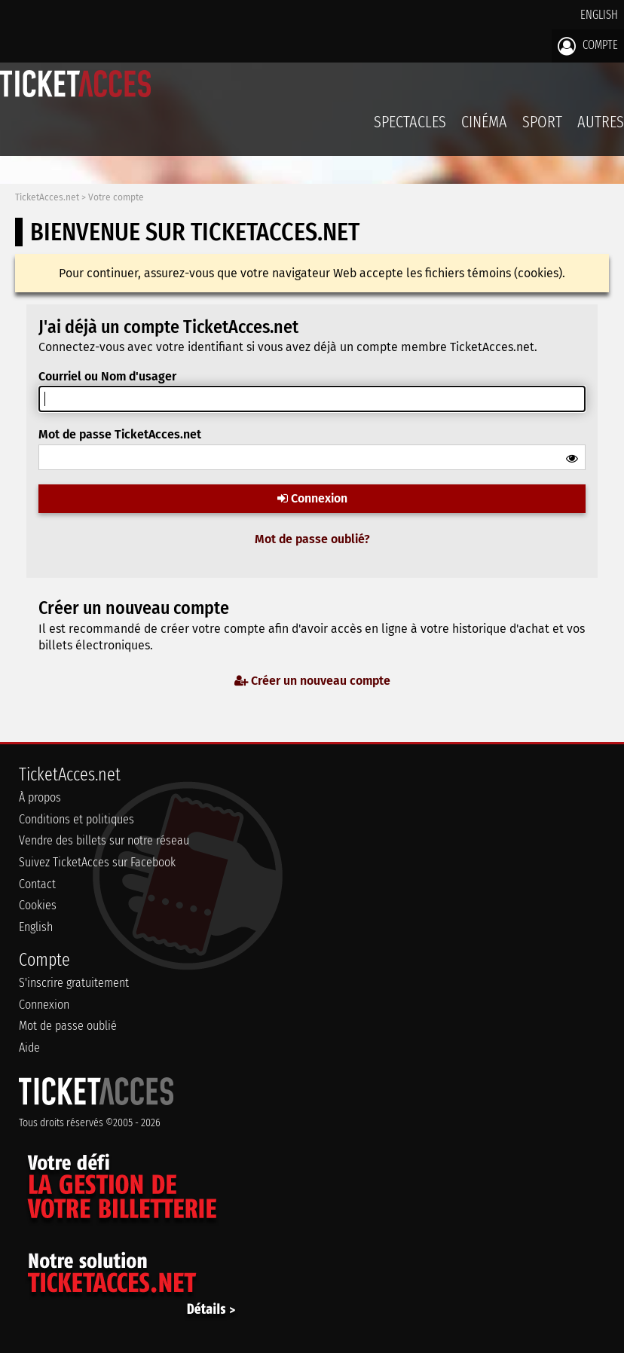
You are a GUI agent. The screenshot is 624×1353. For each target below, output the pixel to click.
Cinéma (484, 121)
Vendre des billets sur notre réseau (104, 840)
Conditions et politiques (76, 819)
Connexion (312, 498)
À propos (40, 797)
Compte (588, 46)
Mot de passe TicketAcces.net (119, 434)
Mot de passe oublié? (312, 539)
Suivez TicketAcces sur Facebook (97, 862)
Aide (29, 1047)
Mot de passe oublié (68, 1026)
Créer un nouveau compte (312, 680)
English (599, 15)
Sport (542, 121)
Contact (37, 884)
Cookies (38, 905)
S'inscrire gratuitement (74, 983)
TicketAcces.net (47, 197)
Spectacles (410, 121)
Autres (600, 121)
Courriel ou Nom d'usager (107, 376)
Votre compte (116, 197)
